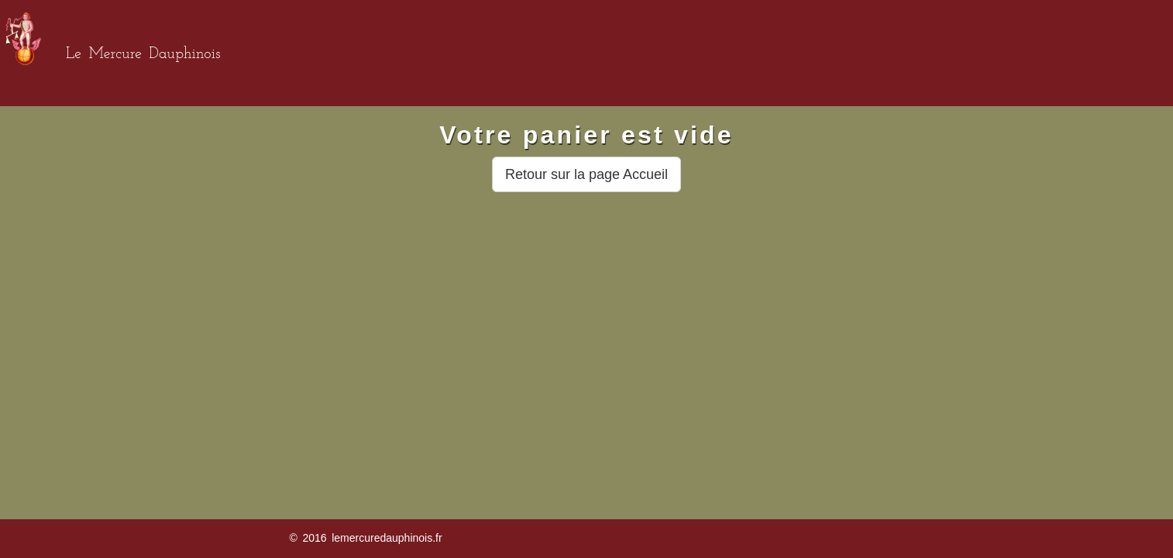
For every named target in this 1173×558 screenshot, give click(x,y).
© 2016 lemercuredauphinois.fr (365, 538)
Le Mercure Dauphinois (143, 54)
